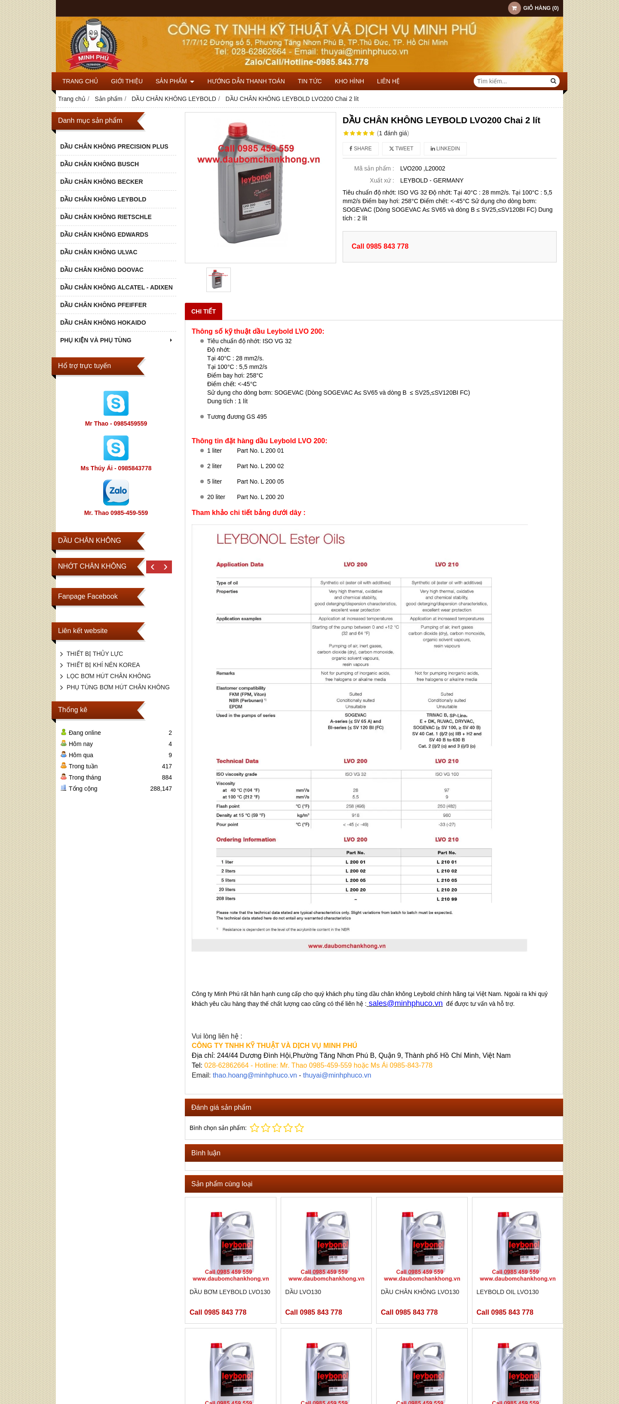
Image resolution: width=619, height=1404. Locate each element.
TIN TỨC (310, 81)
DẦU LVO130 (303, 1291)
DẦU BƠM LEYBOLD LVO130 (230, 1291)
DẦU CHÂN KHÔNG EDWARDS (104, 234)
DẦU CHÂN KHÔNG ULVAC (99, 252)
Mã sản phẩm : (374, 168)
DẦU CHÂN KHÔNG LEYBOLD (103, 199)
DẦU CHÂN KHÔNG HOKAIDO (103, 322)
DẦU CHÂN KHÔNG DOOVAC (102, 269)
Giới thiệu (127, 81)
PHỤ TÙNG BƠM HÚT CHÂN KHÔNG (118, 687)
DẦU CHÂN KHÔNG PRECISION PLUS (114, 146)
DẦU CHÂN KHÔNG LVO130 (420, 1291)
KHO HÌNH (349, 81)
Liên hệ (388, 81)
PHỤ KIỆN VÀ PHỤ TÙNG (117, 340)
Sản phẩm (175, 81)
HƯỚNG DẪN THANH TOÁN (246, 81)
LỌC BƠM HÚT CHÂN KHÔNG (109, 676)
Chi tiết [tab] (203, 311)
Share (360, 149)
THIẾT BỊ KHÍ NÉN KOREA (103, 664)
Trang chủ (80, 81)
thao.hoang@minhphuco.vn (255, 1075)
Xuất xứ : (382, 180)
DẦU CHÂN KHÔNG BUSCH (99, 164)
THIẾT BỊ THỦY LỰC (95, 653)
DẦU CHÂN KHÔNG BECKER (101, 181)
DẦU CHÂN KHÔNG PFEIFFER (103, 305)
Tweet (401, 149)
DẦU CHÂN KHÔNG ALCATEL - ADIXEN (116, 287)
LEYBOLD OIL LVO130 (508, 1291)
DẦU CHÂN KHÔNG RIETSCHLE (106, 216)
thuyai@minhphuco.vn (337, 1075)
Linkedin (445, 149)
